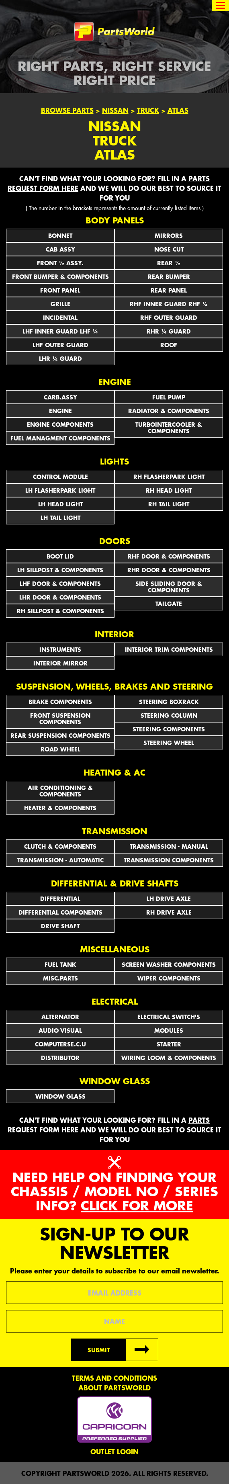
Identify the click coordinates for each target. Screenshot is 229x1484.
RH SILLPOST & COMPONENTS (60, 611)
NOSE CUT (169, 249)
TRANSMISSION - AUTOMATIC (60, 860)
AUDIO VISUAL (60, 1030)
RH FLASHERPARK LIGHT (168, 477)
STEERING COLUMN (169, 715)
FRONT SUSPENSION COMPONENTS (60, 718)
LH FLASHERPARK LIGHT (60, 490)
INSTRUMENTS (60, 649)
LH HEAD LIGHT (60, 504)
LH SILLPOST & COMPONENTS (60, 570)
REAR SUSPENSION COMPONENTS (60, 735)
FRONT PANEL (60, 290)
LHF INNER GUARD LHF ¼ (60, 331)
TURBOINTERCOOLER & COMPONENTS (168, 427)
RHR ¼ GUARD (169, 331)
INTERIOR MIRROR (60, 663)
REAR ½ (168, 263)
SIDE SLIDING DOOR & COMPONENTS (168, 586)
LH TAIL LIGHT (60, 518)
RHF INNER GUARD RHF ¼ (169, 304)
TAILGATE (168, 604)
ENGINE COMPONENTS (60, 424)
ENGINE (60, 411)
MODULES (168, 1030)
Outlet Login (114, 1451)
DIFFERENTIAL (60, 898)
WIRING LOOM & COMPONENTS (168, 1058)
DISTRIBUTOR (60, 1058)
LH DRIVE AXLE (169, 898)
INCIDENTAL (60, 317)
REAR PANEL (169, 290)
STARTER (169, 1044)
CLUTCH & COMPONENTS (60, 846)
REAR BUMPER (169, 276)
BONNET (60, 235)
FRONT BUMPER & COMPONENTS (60, 276)
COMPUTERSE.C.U (60, 1044)
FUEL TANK (60, 964)
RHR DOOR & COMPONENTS (169, 570)
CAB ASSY (60, 249)
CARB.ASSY (60, 397)
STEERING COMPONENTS (169, 729)
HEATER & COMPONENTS (60, 808)
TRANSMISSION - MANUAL (169, 846)
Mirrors (169, 235)
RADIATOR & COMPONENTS (168, 411)
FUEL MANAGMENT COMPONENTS (60, 438)
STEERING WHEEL (168, 743)
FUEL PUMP (168, 397)
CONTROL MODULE (60, 477)
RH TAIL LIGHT (168, 504)
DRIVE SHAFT (60, 926)
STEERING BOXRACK (169, 702)
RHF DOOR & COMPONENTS (169, 556)
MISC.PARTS (60, 978)
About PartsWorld (114, 1387)
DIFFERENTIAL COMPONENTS (60, 912)
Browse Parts (67, 110)
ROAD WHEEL (60, 749)
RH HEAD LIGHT (169, 490)
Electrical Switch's (168, 1017)
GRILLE (60, 304)
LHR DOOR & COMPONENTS (60, 597)
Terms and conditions (114, 1377)
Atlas (178, 110)
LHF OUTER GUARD (60, 345)
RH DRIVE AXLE (169, 912)
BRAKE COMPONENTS (60, 702)
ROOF (168, 345)
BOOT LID (60, 556)
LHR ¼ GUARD (60, 358)
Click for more (137, 1205)
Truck (148, 110)
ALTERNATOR (60, 1017)
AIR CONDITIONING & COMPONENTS (60, 791)
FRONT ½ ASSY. (60, 263)
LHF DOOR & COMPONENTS (60, 583)
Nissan (115, 110)
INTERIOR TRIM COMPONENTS (169, 649)
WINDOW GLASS (60, 1096)
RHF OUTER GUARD (168, 317)
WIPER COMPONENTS (168, 978)
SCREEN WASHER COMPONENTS (169, 964)
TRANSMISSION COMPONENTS (169, 860)
